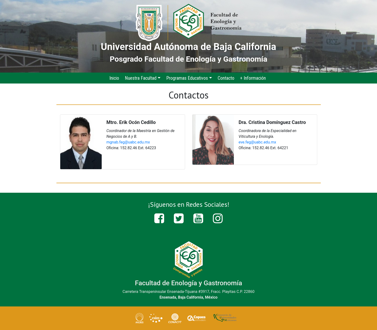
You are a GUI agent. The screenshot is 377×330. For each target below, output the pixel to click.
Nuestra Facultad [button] (140, 78)
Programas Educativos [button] (187, 78)
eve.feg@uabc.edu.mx (257, 142)
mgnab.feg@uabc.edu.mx (128, 142)
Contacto (226, 78)
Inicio (117, 77)
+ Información (253, 78)
